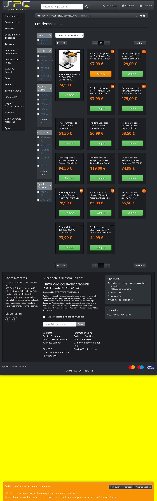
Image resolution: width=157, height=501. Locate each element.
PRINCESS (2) (44, 77)
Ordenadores (11, 15)
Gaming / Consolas (9, 70)
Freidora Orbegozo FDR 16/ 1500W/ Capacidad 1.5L (131, 133)
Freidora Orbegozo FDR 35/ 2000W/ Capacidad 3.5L (99, 189)
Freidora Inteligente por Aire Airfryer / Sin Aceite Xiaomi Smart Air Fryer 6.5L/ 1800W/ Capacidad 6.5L (69, 135)
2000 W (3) (44, 99)
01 (101, 43)
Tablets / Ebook (13, 90)
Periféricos (10, 84)
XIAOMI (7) (44, 55)
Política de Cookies (107, 497)
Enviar (80, 450)
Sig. (106, 43)
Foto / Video (11, 96)
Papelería (9, 112)
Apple (7, 128)
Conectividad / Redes (12, 61)
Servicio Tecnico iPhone (86, 475)
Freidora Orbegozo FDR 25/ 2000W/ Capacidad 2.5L (68, 189)
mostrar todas (43, 121)
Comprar (69, 94)
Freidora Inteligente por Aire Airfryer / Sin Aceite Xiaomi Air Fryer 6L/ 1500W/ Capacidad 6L (100, 80)
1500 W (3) (44, 104)
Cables (8, 78)
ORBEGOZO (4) (44, 62)
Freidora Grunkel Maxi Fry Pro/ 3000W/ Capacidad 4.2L (69, 77)
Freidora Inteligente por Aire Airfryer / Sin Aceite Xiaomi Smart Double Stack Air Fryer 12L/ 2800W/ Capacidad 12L (100, 137)
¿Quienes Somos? (52, 468)
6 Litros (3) (44, 145)
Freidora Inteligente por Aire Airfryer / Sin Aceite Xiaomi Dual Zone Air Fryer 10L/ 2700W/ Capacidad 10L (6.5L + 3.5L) (131, 81)
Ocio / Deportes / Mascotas (13, 120)
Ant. (95, 43)
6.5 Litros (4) (43, 139)
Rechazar (128, 487)
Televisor (9, 43)
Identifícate (109, 5)
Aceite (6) (43, 199)
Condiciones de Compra (55, 465)
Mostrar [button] (140, 43)
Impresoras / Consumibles (11, 52)
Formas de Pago (82, 465)
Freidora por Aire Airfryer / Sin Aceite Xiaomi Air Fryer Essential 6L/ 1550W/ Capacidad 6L (100, 303)
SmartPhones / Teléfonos (12, 36)
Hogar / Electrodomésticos (14, 105)
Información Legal (83, 458)
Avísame (101, 94)
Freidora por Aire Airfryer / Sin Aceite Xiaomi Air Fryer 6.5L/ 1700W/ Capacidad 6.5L (132, 247)
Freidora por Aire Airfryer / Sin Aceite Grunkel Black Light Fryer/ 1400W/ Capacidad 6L (131, 191)
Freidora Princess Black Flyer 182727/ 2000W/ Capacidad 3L (69, 356)
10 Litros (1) (43, 159)
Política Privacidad (52, 462)
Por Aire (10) (43, 193)
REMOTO (47, 475)
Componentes (12, 22)
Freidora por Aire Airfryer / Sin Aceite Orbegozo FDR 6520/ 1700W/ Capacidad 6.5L (100, 247)
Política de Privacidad (74, 443)
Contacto (128, 5)
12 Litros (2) (43, 151)
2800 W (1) (44, 114)
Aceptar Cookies (143, 487)
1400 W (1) (44, 109)
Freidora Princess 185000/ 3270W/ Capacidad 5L (130, 300)
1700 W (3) (44, 94)
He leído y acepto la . (65, 443)
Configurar (115, 487)
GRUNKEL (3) (44, 70)
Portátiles (9, 28)
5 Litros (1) (44, 165)
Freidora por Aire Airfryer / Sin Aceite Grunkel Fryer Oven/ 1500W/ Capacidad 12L (68, 247)
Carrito (146, 5)
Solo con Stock (43, 41)
